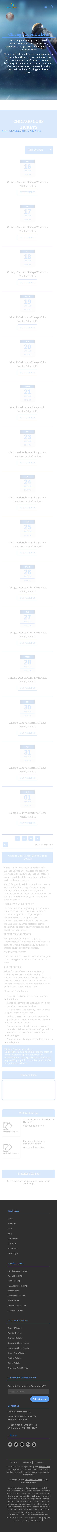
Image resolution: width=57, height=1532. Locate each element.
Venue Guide (13, 1248)
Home (10, 1218)
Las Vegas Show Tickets (18, 1348)
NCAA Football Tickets (17, 1286)
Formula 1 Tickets (15, 1311)
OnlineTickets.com (33, 1479)
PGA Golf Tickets (15, 1276)
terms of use (44, 1466)
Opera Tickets (14, 1363)
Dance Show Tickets (16, 1353)
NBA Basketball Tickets (18, 1271)
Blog (10, 1233)
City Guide (12, 1243)
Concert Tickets (15, 1328)
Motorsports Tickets (16, 1296)
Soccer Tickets (14, 1291)
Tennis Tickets (14, 1281)
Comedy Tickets (15, 1338)
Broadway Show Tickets (18, 1343)
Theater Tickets (14, 1333)
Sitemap (27, 1462)
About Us (12, 1223)
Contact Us (13, 1238)
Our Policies (40, 1462)
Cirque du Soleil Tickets (18, 1368)
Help (10, 1228)
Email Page (13, 1253)
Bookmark (15, 1462)
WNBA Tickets (14, 1301)
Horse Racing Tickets (17, 1306)
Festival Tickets (14, 1358)
